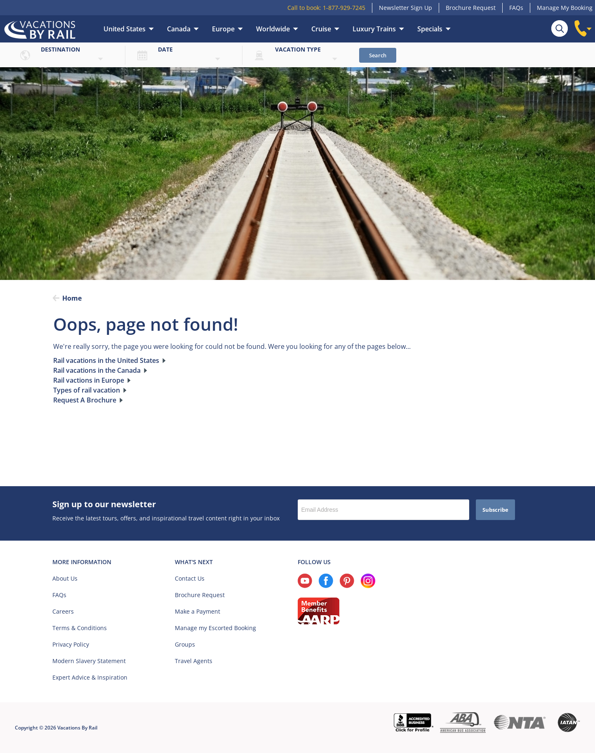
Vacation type (298, 49)
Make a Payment (197, 611)
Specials (429, 28)
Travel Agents (193, 661)
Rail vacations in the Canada (97, 370)
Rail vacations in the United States (106, 360)
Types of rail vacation (86, 390)
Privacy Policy (70, 644)
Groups (185, 644)
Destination (60, 49)
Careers (63, 611)
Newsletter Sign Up (405, 8)
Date (165, 49)
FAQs (516, 8)
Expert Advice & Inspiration (89, 677)
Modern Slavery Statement (89, 661)
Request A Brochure (84, 400)
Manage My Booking (565, 8)
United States (124, 28)
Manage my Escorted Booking (215, 628)
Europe (223, 28)
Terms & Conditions (79, 628)
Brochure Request (471, 8)
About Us (65, 578)
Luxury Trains (374, 28)
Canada (178, 28)
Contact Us (190, 578)
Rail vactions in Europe (88, 380)
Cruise (321, 28)
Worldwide (273, 28)
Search (377, 55)
